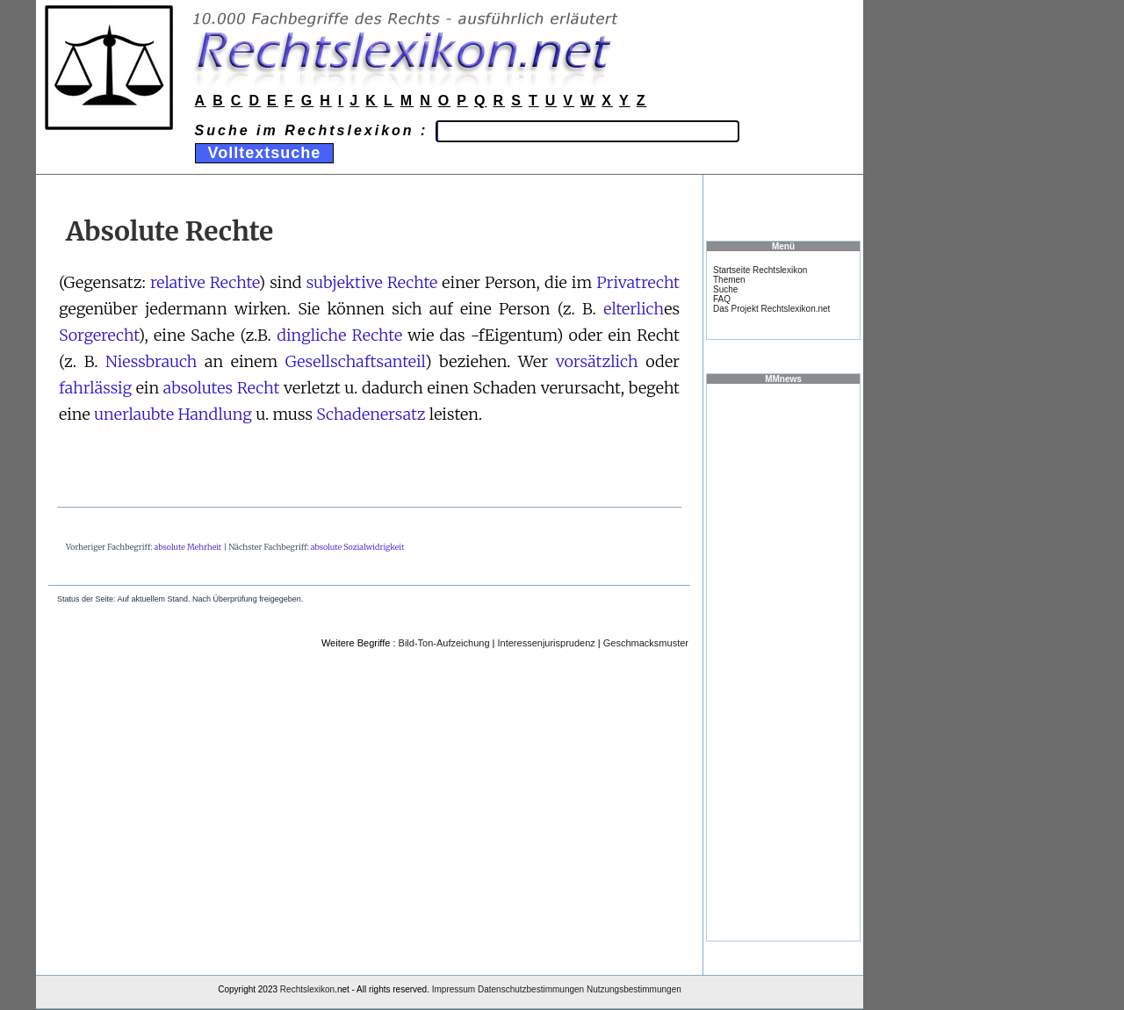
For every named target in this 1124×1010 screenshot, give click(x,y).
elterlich (633, 309)
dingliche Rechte (339, 335)
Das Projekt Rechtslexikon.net (771, 309)
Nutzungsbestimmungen (634, 989)
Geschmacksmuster (645, 643)
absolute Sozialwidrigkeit (358, 547)
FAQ (722, 299)
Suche (725, 289)
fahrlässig (95, 388)
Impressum (453, 989)
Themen (729, 280)
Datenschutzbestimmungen (531, 989)
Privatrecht (638, 282)
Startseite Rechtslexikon (760, 270)
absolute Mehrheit (188, 547)
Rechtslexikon (307, 989)
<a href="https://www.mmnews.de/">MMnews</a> (783, 661)
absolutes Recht (221, 388)
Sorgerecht (99, 335)
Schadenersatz (370, 414)
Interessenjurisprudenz (546, 643)
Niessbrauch (151, 361)
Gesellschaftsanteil (355, 361)
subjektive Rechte (372, 282)
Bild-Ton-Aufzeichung (444, 643)
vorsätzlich (597, 361)
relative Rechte (204, 282)
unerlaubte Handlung (173, 414)
